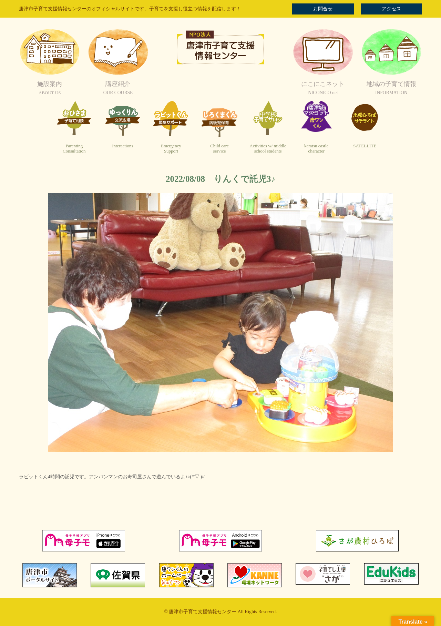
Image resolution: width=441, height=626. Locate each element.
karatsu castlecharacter (316, 148)
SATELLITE (364, 145)
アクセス (391, 8)
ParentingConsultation (74, 148)
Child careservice (219, 148)
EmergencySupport (171, 148)
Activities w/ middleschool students (268, 148)
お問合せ (322, 8)
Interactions (122, 145)
